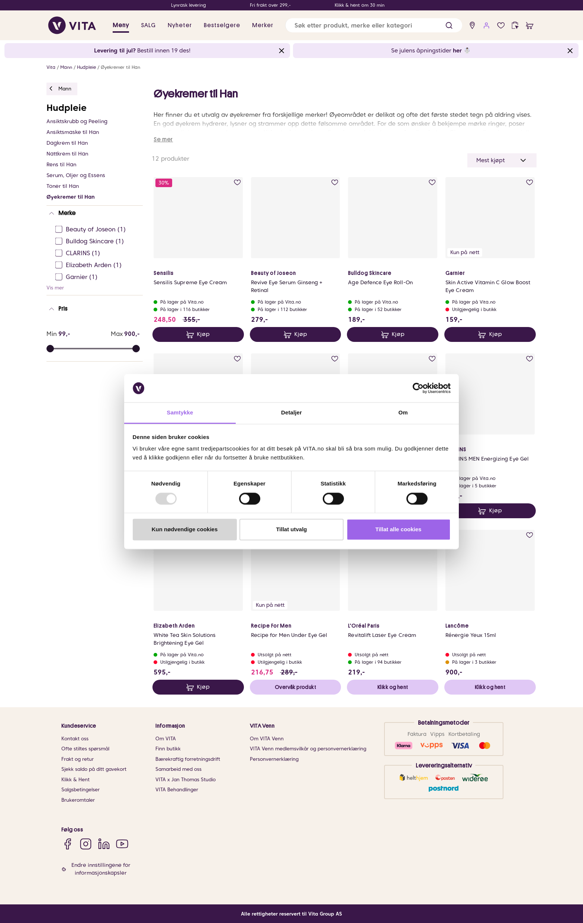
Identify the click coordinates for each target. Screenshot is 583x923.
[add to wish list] (237, 182)
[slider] (136, 348)
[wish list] (501, 25)
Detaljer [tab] (291, 413)
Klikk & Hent (75, 779)
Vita (50, 67)
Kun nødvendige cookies (185, 529)
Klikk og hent (392, 687)
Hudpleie (86, 67)
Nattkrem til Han (67, 154)
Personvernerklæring (274, 759)
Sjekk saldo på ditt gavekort (93, 769)
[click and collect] (515, 25)
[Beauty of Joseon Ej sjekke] (97, 229)
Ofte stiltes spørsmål (85, 748)
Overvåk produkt (295, 687)
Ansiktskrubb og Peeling (76, 121)
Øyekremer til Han (120, 67)
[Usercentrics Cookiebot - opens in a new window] (418, 388)
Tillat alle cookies (399, 529)
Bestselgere (222, 25)
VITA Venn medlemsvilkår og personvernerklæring (308, 748)
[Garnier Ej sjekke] (97, 277)
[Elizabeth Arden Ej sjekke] (97, 265)
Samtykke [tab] (180, 413)
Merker (262, 25)
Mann (66, 67)
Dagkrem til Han (67, 143)
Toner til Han (62, 186)
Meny (121, 25)
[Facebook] (67, 843)
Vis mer (55, 288)
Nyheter (180, 25)
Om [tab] (403, 413)
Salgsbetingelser (80, 789)
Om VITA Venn (267, 738)
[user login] (486, 25)
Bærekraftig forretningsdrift (187, 759)
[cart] (529, 25)
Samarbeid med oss (178, 769)
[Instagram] (86, 843)
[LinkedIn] (104, 843)
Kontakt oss (74, 738)
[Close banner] (281, 50)
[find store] (472, 25)
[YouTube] (122, 843)
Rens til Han (61, 164)
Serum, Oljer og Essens (75, 175)
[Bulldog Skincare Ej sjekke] (97, 241)
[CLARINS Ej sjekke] (97, 253)
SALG (148, 25)
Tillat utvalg (291, 529)
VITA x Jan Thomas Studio (185, 779)
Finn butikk (168, 748)
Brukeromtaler (78, 800)
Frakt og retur (77, 759)
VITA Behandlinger (176, 789)
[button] (449, 25)
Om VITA (165, 738)
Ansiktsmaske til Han (72, 132)
